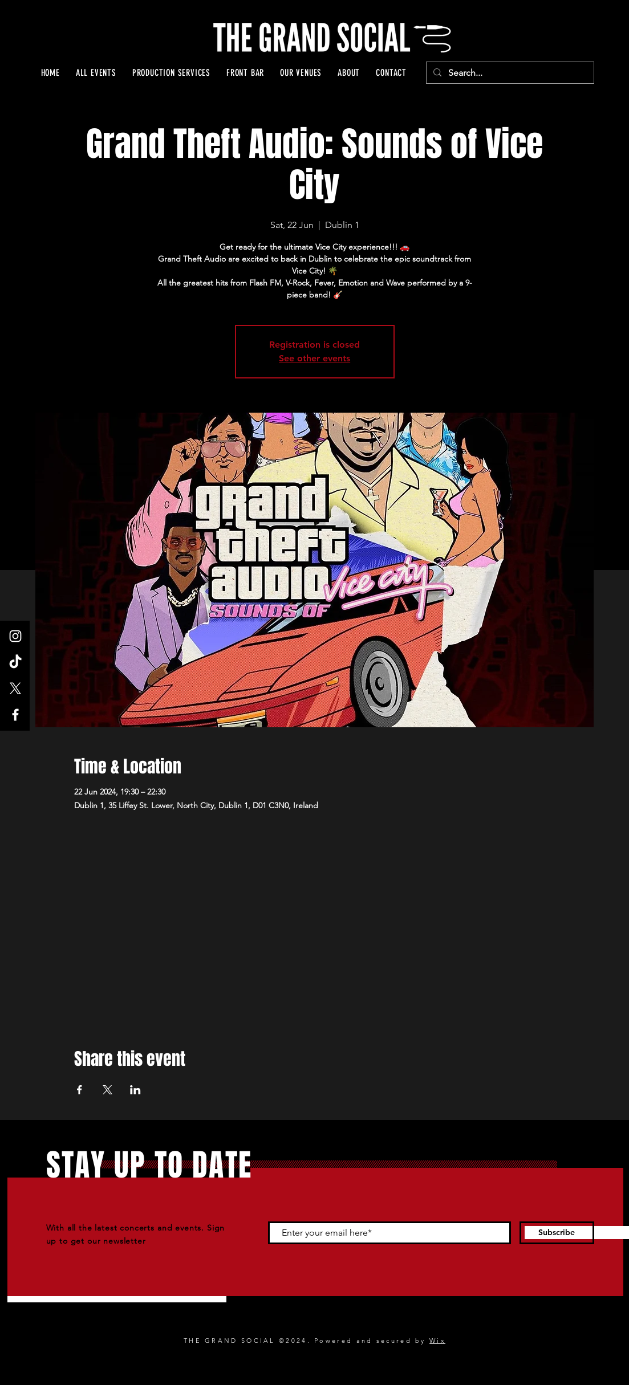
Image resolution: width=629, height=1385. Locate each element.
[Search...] (509, 73)
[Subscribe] (557, 1232)
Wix (437, 1341)
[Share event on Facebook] (79, 1089)
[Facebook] (15, 715)
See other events (314, 358)
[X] (15, 688)
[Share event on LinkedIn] (135, 1089)
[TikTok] (15, 662)
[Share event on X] (107, 1089)
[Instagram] (15, 636)
